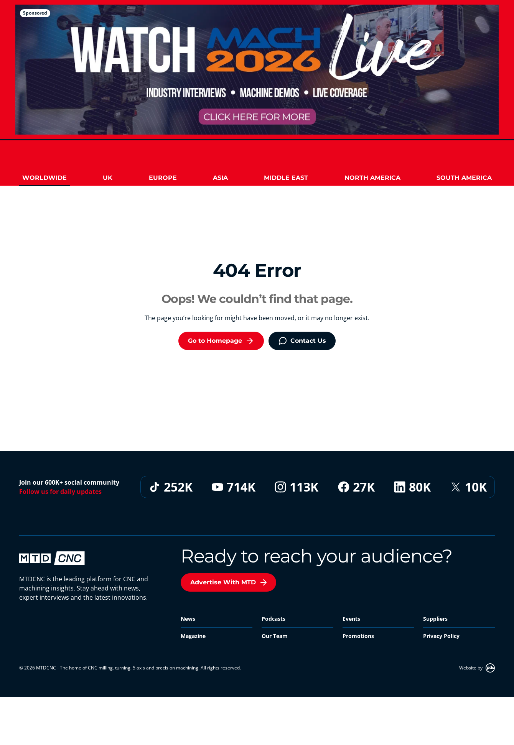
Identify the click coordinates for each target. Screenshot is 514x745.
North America (372, 177)
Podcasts (273, 618)
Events (351, 618)
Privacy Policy (441, 636)
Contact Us (302, 340)
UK (107, 177)
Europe (163, 177)
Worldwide (44, 177)
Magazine (193, 636)
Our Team (275, 636)
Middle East (286, 177)
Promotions (358, 636)
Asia (220, 177)
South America (464, 177)
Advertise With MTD (229, 582)
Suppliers (435, 618)
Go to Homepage (221, 340)
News (188, 618)
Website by (477, 668)
